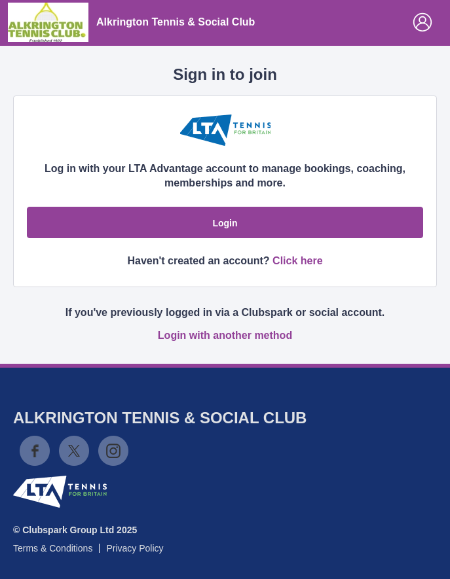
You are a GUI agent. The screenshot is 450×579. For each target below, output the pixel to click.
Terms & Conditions (52, 548)
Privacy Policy (134, 548)
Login (224, 223)
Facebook (35, 451)
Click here (297, 260)
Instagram (113, 451)
